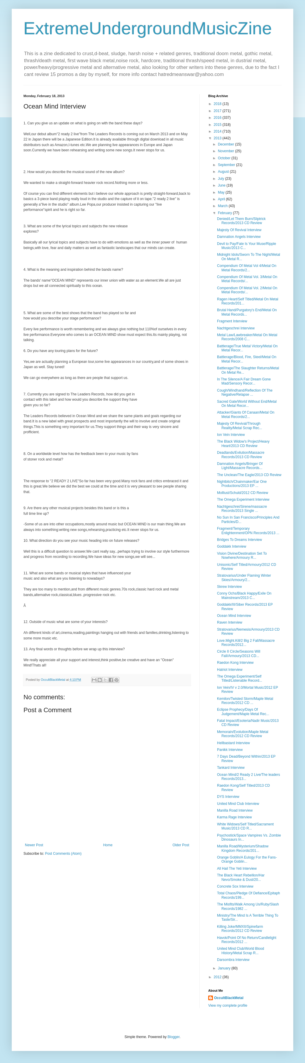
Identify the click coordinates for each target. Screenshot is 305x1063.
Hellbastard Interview (233, 743)
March (223, 206)
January (224, 968)
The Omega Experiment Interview (243, 499)
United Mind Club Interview (238, 804)
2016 (218, 118)
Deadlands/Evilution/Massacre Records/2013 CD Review (240, 455)
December (226, 144)
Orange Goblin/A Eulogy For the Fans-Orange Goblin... (247, 859)
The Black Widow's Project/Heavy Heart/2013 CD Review (243, 443)
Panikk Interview (230, 750)
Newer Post (34, 845)
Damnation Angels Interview (239, 237)
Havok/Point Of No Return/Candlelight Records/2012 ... (246, 940)
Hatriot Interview (230, 670)
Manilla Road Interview (235, 810)
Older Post (180, 845)
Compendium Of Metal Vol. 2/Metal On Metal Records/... (247, 290)
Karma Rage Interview (234, 817)
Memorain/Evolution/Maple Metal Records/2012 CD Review (242, 734)
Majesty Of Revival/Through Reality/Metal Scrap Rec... (239, 426)
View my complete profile (227, 1005)
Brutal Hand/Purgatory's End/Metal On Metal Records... (247, 312)
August (224, 172)
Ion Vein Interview (231, 435)
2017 (218, 111)
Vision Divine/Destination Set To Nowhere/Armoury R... (242, 555)
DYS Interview (228, 797)
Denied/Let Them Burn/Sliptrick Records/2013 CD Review (241, 221)
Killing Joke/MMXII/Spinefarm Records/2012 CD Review (240, 929)
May (222, 192)
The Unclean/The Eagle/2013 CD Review (249, 475)
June (222, 185)
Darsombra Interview (233, 960)
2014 (218, 131)
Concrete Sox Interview (235, 886)
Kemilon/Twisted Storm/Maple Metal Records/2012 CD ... (245, 701)
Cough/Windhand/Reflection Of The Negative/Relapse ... (244, 392)
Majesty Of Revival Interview (239, 230)
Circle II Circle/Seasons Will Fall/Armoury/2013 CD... (238, 653)
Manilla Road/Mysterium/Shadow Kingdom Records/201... (242, 848)
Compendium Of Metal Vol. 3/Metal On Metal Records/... (247, 279)
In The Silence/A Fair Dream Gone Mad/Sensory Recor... (244, 381)
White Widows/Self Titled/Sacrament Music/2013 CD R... (245, 826)
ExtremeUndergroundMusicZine (147, 28)
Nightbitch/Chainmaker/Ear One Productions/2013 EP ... (242, 484)
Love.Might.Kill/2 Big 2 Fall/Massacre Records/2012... (246, 643)
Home (108, 845)
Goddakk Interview (231, 546)
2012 (218, 977)
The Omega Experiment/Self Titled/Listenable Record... (239, 678)
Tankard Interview (231, 768)
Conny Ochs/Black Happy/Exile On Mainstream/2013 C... (244, 595)
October (224, 158)
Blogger (173, 1037)
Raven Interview (229, 622)
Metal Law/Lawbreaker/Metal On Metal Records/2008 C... (247, 337)
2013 (218, 138)
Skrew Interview (229, 587)
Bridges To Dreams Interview (239, 540)
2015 (218, 125)
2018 (218, 104)
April (222, 199)
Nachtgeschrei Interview (236, 328)
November (226, 151)
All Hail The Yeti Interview (237, 868)
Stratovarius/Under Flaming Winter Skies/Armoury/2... (244, 577)
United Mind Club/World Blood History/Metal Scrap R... (240, 951)
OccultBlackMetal (228, 998)
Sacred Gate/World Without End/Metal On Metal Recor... (247, 404)
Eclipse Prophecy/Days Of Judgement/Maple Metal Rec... (243, 711)
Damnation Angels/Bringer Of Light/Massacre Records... (239, 466)
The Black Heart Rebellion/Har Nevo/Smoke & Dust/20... (241, 877)
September (227, 165)
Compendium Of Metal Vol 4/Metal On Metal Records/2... (246, 268)
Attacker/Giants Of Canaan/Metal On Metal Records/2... (245, 414)
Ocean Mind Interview (234, 616)
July (221, 179)
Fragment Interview (232, 321)
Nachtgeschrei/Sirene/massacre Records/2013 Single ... (242, 509)
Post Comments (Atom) (63, 854)
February (225, 213)
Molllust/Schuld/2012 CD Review (242, 493)
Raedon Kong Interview (235, 663)
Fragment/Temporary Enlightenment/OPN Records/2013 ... (248, 531)
